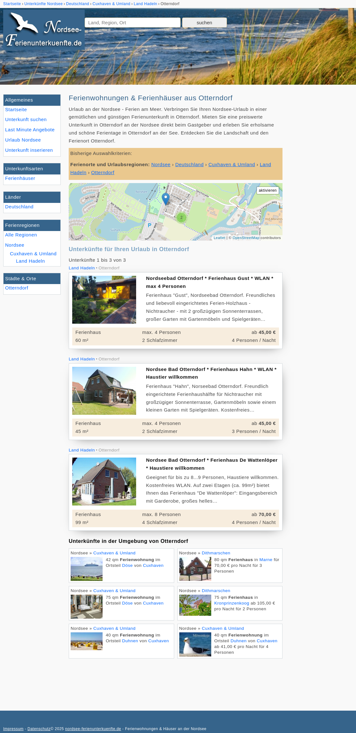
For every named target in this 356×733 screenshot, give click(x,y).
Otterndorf (16, 287)
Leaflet (220, 238)
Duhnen (130, 640)
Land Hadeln (30, 261)
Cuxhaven (153, 565)
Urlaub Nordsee (23, 140)
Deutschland (19, 206)
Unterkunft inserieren (29, 150)
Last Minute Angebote (30, 129)
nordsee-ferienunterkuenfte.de (93, 729)
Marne (266, 559)
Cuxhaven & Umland (33, 253)
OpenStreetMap (246, 238)
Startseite (16, 109)
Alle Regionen (21, 234)
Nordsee (14, 245)
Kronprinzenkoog (232, 603)
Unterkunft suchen (26, 119)
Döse (127, 565)
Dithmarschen (216, 553)
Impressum (13, 729)
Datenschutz (38, 729)
